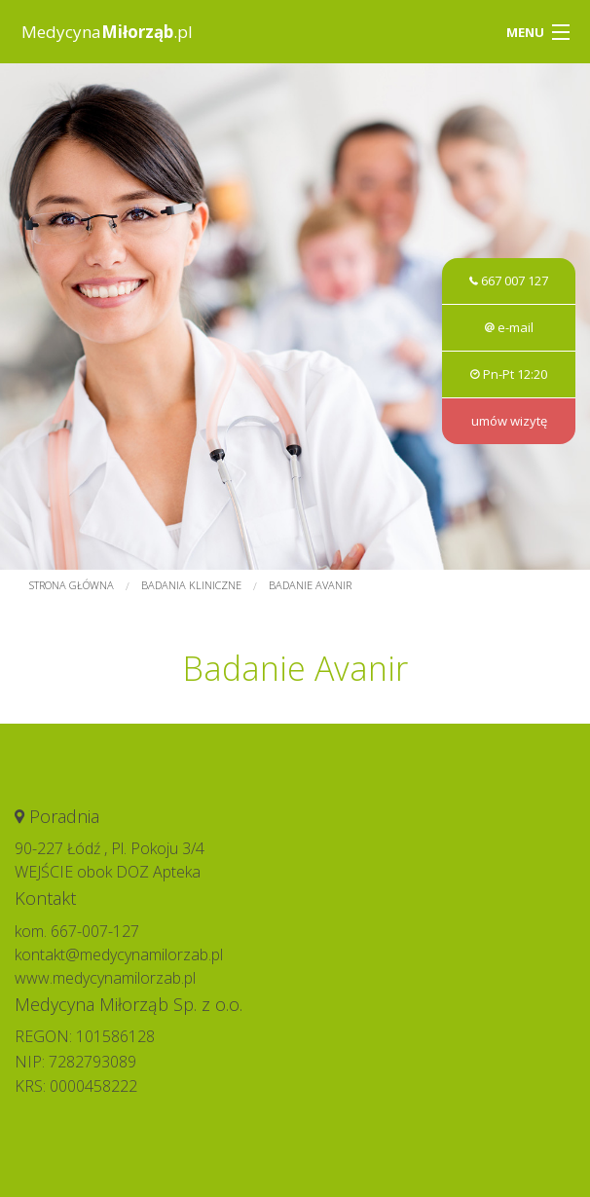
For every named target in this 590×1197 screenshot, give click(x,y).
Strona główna (71, 585)
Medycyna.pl (107, 31)
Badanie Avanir (310, 585)
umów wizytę (509, 421)
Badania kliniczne (191, 585)
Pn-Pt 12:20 (508, 374)
